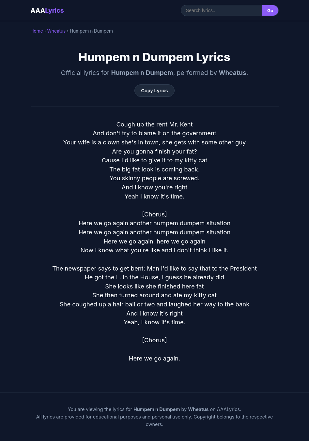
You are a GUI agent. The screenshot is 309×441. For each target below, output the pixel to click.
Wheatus (56, 31)
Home (37, 31)
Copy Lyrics (154, 90)
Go (270, 10)
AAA (47, 10)
